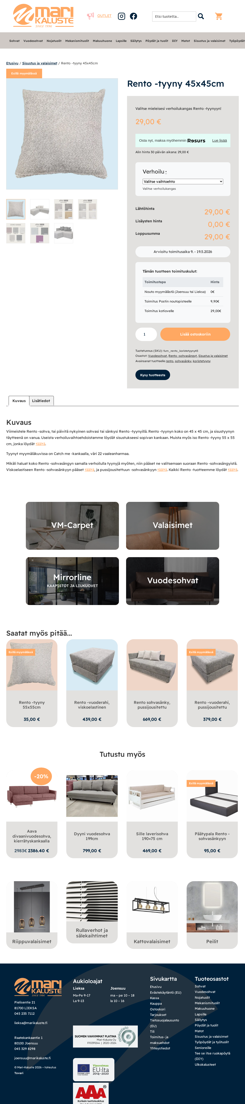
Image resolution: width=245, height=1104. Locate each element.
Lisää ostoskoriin (195, 334)
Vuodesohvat (33, 41)
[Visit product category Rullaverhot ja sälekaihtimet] (92, 916)
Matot (185, 41)
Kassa (154, 1003)
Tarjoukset (158, 1020)
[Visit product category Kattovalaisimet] (152, 913)
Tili (152, 1037)
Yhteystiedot (160, 1053)
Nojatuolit (54, 41)
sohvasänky (183, 361)
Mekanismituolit (77, 41)
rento (169, 361)
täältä (40, 443)
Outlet (99, 15)
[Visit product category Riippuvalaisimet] (32, 913)
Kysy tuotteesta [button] (152, 374)
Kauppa (156, 1009)
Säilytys (136, 41)
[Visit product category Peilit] (212, 913)
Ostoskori (157, 1014)
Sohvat (14, 41)
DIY (175, 41)
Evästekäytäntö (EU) (165, 998)
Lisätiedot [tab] (41, 400)
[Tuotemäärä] (146, 334)
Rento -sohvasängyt (182, 356)
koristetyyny (202, 361)
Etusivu (12, 63)
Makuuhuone (102, 41)
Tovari (18, 1096)
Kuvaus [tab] (19, 400)
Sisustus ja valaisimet (209, 41)
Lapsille (121, 41)
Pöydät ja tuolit (156, 41)
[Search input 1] (176, 16)
